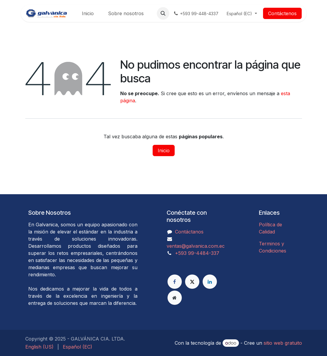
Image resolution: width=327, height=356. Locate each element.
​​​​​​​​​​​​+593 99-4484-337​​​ (197, 253)
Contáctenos (282, 13)
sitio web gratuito (283, 343)
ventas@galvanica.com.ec (196, 246)
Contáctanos (189, 232)
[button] (163, 13)
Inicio (164, 150)
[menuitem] (88, 13)
